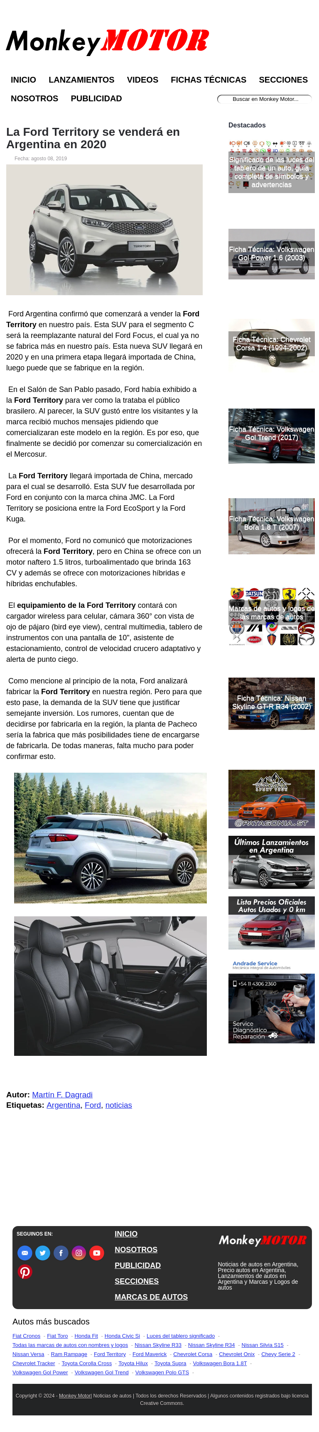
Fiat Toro (57, 1336)
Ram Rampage (69, 1354)
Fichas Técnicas (208, 79)
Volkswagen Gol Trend (102, 1372)
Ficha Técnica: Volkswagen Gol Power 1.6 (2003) (271, 253)
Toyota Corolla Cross (87, 1363)
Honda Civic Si (122, 1336)
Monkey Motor (75, 1396)
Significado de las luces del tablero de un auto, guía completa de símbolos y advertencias (271, 172)
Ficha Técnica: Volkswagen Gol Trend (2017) (271, 433)
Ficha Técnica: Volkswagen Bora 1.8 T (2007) (271, 523)
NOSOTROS (136, 1250)
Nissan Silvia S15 (263, 1345)
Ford (93, 1105)
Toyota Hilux (133, 1363)
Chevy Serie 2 (278, 1354)
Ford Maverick (150, 1354)
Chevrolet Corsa (192, 1354)
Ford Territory (110, 1354)
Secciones (283, 79)
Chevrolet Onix (237, 1354)
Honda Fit (86, 1336)
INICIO (126, 1234)
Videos (143, 79)
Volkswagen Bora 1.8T (220, 1363)
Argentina (63, 1105)
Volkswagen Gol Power (40, 1372)
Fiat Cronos (26, 1336)
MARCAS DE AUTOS (151, 1297)
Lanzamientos (82, 79)
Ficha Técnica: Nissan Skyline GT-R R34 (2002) (271, 702)
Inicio (23, 79)
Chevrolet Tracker (33, 1363)
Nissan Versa (28, 1354)
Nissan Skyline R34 (211, 1345)
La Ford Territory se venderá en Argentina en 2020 (93, 138)
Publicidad (96, 98)
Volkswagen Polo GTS (162, 1372)
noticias (119, 1105)
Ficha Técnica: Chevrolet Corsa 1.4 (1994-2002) (272, 343)
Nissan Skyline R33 (158, 1345)
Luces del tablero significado (181, 1336)
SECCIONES (137, 1281)
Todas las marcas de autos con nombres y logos (70, 1345)
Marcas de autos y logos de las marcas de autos (271, 613)
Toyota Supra (170, 1363)
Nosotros (34, 98)
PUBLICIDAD (138, 1265)
